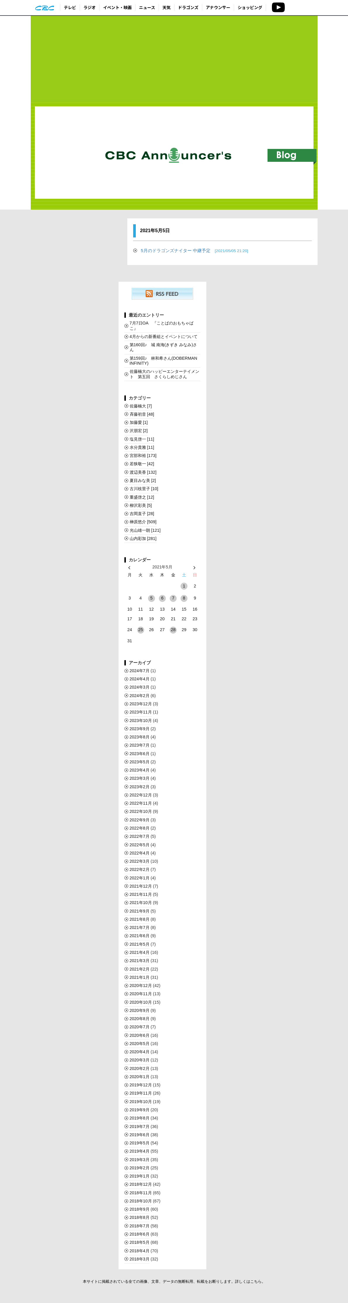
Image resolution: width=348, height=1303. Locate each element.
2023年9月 (140, 728)
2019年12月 (141, 1085)
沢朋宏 (139, 430)
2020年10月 (141, 1002)
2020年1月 (140, 1076)
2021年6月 (140, 935)
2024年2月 (140, 695)
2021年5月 (140, 944)
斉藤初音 (142, 414)
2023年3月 (140, 778)
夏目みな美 (143, 480)
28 (173, 629)
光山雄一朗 (145, 530)
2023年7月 (140, 745)
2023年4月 (140, 770)
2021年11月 (141, 894)
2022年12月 (141, 795)
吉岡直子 (142, 513)
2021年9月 (140, 911)
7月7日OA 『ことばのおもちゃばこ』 (161, 325)
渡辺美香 (143, 472)
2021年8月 (140, 919)
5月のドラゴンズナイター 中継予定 (194, 250)
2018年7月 (140, 1226)
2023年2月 (140, 786)
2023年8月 (140, 737)
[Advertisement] (174, 59)
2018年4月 (140, 1250)
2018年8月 (140, 1217)
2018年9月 (140, 1209)
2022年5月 (140, 844)
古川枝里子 (144, 488)
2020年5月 (140, 1043)
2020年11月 (141, 993)
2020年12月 (141, 985)
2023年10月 (141, 720)
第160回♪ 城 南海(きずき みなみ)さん (163, 347)
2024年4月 (140, 679)
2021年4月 (140, 952)
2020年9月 (140, 1010)
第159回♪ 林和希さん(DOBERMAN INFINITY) (163, 361)
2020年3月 (140, 1060)
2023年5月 (140, 762)
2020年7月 (140, 1027)
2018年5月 (140, 1242)
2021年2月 (140, 969)
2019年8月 (140, 1118)
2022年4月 (140, 853)
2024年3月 (140, 687)
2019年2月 (140, 1168)
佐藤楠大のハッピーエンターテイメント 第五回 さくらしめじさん (164, 374)
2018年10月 (141, 1201)
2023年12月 (141, 703)
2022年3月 (140, 861)
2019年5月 (140, 1143)
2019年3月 (140, 1159)
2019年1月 (140, 1176)
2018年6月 (140, 1234)
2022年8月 (140, 828)
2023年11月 (141, 712)
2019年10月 (141, 1101)
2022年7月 (140, 836)
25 (140, 629)
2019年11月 (141, 1093)
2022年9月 (140, 820)
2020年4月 (140, 1051)
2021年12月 (141, 886)
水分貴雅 (142, 447)
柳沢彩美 (141, 505)
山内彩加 (143, 538)
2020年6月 (140, 1035)
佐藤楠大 (141, 406)
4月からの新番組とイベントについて (164, 336)
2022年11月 (141, 803)
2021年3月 (140, 960)
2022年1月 (140, 878)
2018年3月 (140, 1259)
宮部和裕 (143, 455)
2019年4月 (140, 1151)
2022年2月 (140, 869)
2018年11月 (141, 1192)
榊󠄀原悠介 (143, 521)
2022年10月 (141, 811)
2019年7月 (140, 1126)
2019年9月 (140, 1109)
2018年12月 (141, 1184)
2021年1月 (140, 977)
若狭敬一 (142, 463)
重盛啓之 (142, 497)
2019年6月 (140, 1134)
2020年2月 (140, 1068)
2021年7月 (140, 927)
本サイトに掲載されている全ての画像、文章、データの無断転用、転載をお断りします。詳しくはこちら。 (174, 1281)
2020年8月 (140, 1018)
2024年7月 (140, 670)
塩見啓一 (142, 439)
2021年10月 (141, 902)
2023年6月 (140, 753)
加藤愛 (139, 422)
